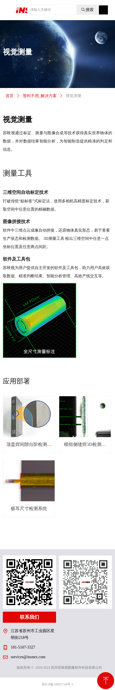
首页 (10, 96)
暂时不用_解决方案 (40, 96)
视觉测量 (74, 96)
